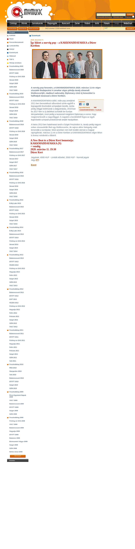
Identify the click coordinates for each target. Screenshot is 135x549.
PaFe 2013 (13, 275)
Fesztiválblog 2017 (16, 148)
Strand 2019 (13, 107)
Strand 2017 (13, 159)
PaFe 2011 (13, 347)
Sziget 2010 (13, 385)
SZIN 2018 (13, 141)
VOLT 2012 (13, 327)
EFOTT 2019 (13, 100)
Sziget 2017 (13, 162)
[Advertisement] (17, 505)
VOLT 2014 (13, 251)
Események (13, 52)
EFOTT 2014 (13, 237)
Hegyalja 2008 (14, 431)
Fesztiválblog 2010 (16, 364)
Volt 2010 (12, 375)
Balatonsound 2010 (16, 378)
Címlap (13, 23)
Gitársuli (12, 56)
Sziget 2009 (13, 411)
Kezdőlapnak (22, 28)
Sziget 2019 (13, 111)
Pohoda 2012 (14, 316)
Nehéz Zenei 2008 (15, 452)
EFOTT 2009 (13, 407)
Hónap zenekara (15, 63)
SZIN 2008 (13, 448)
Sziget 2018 (13, 138)
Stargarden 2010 (15, 371)
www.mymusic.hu (24, 9)
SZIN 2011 (13, 357)
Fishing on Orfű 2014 (17, 241)
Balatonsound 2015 (16, 207)
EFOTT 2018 (13, 128)
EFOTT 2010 (13, 381)
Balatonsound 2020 (16, 70)
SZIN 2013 (13, 282)
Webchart (128, 23)
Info (97, 23)
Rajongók (52, 23)
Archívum (17, 456)
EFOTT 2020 (13, 73)
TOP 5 (11, 59)
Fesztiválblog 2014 (16, 227)
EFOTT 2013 (13, 261)
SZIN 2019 (13, 114)
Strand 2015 (13, 217)
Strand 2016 (13, 186)
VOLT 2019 (13, 118)
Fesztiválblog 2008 (16, 417)
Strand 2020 (13, 80)
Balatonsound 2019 (16, 97)
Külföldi (12, 35)
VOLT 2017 (13, 169)
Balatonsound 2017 (16, 152)
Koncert (66, 23)
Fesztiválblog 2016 (16, 172)
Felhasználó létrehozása (104, 17)
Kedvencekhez (12, 28)
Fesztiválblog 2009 (16, 392)
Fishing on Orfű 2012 (17, 306)
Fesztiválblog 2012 (16, 289)
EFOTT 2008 (13, 434)
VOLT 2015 (13, 224)
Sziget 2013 (13, 279)
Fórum (107, 23)
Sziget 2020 (13, 83)
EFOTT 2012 (13, 296)
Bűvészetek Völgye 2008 (18, 441)
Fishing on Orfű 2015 (17, 213)
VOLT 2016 (13, 196)
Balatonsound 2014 (16, 234)
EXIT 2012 (13, 299)
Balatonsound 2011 (16, 333)
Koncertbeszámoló (16, 42)
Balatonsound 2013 (16, 258)
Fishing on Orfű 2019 (17, 104)
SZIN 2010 (13, 388)
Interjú (11, 49)
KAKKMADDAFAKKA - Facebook (90, 110)
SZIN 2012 (13, 323)
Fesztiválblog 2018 (16, 121)
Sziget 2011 (13, 354)
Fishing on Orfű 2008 (17, 421)
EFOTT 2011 (13, 337)
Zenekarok (37, 23)
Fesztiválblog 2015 (16, 200)
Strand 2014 (13, 244)
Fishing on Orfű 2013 (17, 268)
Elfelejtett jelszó (118, 17)
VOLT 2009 (13, 400)
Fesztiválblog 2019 (16, 94)
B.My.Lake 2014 (15, 231)
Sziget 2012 (13, 320)
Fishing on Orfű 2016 (17, 183)
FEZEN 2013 (13, 265)
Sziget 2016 (13, 189)
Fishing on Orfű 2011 (17, 340)
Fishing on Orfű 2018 (17, 131)
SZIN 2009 (13, 414)
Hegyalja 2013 (14, 272)
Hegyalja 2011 (14, 344)
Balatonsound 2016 (16, 176)
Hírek (24, 23)
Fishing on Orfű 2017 (17, 155)
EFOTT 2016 (13, 179)
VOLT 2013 (13, 285)
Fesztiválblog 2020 (16, 66)
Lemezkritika (14, 46)
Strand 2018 (13, 135)
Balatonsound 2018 (16, 124)
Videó (87, 23)
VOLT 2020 (13, 90)
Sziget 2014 (13, 248)
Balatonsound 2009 (16, 404)
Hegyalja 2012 (14, 309)
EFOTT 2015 (13, 210)
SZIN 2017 (13, 165)
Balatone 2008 (14, 438)
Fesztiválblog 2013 (16, 255)
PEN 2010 (12, 368)
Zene (77, 23)
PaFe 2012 (13, 313)
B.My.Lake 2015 (15, 203)
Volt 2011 (12, 361)
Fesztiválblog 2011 (16, 330)
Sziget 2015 (13, 220)
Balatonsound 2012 (16, 292)
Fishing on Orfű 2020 (17, 76)
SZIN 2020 (13, 87)
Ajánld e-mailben (34, 28)
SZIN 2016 (13, 193)
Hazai (11, 39)
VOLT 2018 (13, 145)
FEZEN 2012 (13, 303)
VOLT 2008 (13, 424)
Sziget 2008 (13, 445)
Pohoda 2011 (14, 351)
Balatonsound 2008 (16, 428)
